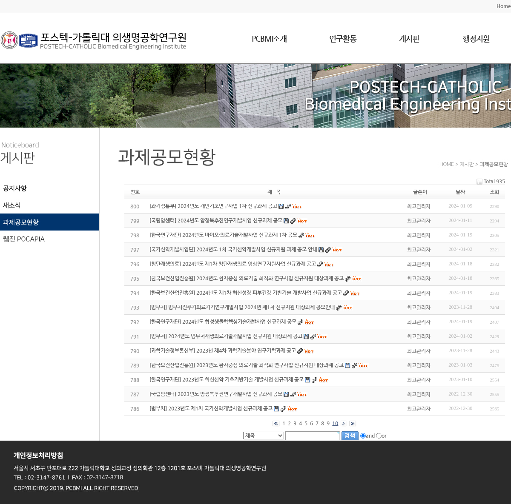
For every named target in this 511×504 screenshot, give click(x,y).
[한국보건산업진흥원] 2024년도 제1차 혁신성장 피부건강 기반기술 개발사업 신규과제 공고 (245, 293)
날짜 (460, 192)
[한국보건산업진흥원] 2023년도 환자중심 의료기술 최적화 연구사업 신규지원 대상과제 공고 (246, 365)
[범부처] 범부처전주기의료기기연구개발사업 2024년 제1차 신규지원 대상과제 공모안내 (242, 307)
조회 (494, 192)
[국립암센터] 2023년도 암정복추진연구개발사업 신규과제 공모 (215, 394)
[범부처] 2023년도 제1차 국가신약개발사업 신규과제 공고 (211, 408)
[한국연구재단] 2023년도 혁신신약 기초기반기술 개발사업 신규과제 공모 (226, 379)
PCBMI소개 (269, 38)
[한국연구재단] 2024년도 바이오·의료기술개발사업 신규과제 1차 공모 (223, 235)
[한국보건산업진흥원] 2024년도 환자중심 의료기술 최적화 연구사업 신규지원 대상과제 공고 (246, 278)
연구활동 (342, 38)
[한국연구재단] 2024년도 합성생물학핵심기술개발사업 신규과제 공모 (222, 322)
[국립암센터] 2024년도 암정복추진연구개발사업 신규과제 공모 (215, 220)
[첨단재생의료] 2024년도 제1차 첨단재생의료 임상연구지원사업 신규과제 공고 (232, 264)
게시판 (409, 38)
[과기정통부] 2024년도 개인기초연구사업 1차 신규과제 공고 (213, 206)
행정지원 (476, 38)
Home (504, 6)
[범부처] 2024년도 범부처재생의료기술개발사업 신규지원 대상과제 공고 (225, 336)
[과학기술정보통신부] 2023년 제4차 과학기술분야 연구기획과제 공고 (222, 350)
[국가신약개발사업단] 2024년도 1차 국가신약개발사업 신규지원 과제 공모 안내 (233, 249)
